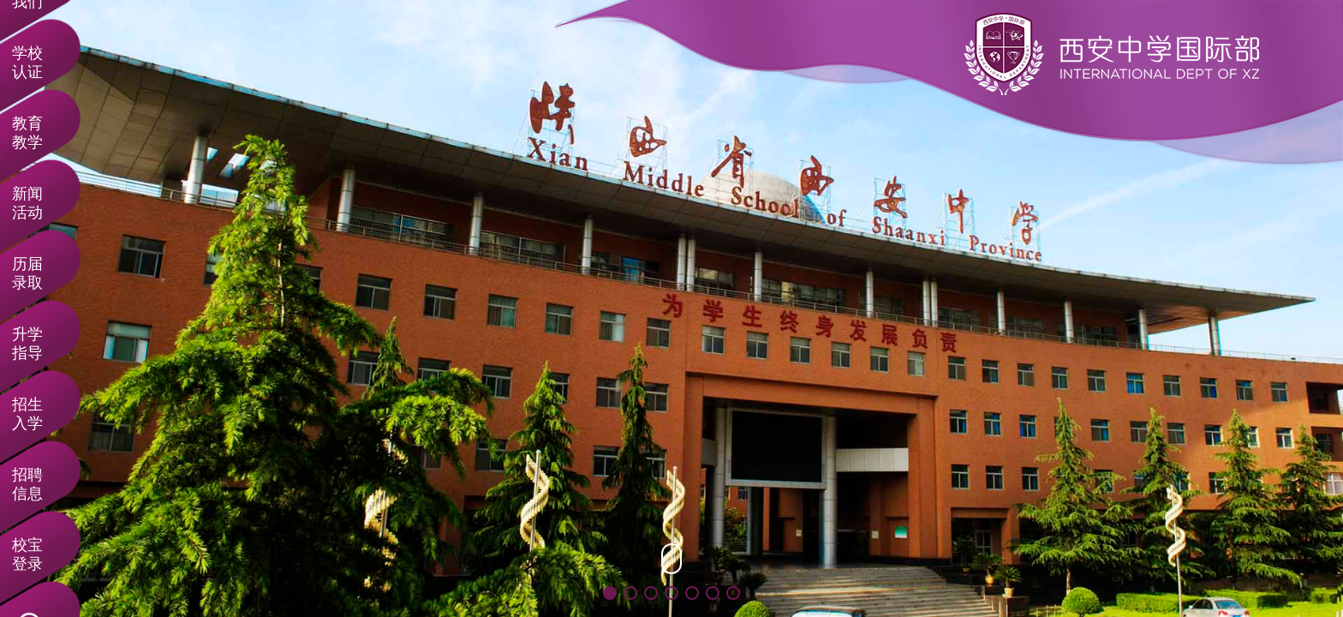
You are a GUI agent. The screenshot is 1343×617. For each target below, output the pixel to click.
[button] (610, 593)
